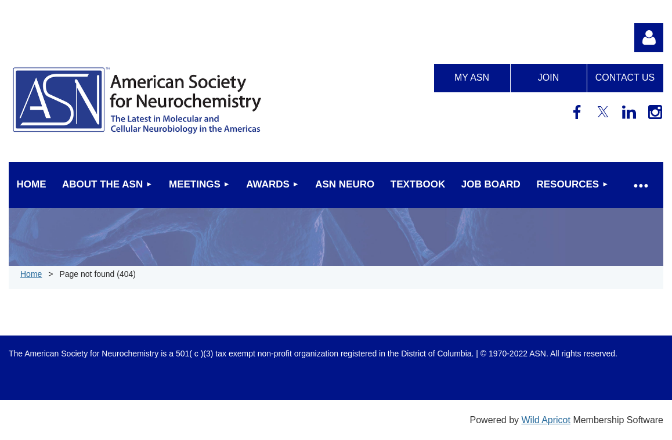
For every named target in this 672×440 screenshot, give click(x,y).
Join (548, 77)
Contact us (625, 77)
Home (31, 274)
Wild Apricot (545, 420)
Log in (648, 37)
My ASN (471, 77)
